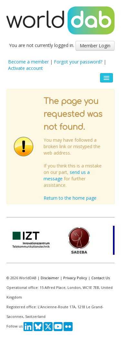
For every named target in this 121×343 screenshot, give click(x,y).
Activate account (25, 68)
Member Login (95, 46)
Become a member (28, 62)
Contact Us (100, 277)
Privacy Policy (75, 277)
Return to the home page (70, 198)
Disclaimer (50, 277)
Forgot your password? (78, 62)
